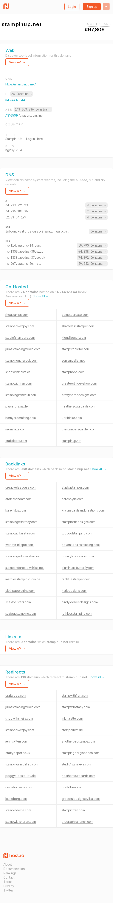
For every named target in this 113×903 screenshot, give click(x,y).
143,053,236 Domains (33, 109)
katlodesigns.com (74, 590)
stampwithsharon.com (20, 821)
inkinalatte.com (15, 429)
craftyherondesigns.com (79, 395)
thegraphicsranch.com (77, 821)
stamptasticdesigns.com (78, 522)
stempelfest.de (72, 730)
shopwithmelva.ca (18, 372)
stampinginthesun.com (21, 395)
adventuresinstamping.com (81, 545)
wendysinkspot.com (19, 545)
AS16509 (12, 115)
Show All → (41, 296)
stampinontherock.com (21, 360)
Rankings (9, 873)
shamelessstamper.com (78, 326)
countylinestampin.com (78, 556)
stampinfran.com (73, 810)
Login (72, 6)
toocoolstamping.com (77, 533)
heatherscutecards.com (78, 406)
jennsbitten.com (16, 741)
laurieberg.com (16, 798)
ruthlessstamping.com (77, 613)
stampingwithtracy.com (21, 522)
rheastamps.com (16, 314)
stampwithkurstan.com (20, 533)
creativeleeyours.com (20, 487)
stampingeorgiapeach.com (80, 753)
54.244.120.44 (15, 100)
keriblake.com (72, 418)
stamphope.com (73, 372)
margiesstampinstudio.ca (22, 579)
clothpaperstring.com (20, 590)
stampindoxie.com (18, 810)
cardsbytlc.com (72, 499)
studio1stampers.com (20, 337)
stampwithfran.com (18, 383)
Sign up (92, 6)
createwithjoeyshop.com (79, 383)
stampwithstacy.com (76, 707)
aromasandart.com (18, 499)
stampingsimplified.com (21, 764)
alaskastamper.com (75, 487)
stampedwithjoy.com (19, 326)
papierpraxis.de (16, 406)
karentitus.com (15, 510)
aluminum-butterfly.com (78, 567)
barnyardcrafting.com (20, 418)
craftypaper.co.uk (17, 753)
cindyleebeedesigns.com (80, 602)
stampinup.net (71, 441)
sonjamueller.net (73, 360)
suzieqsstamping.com (20, 613)
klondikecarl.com (74, 337)
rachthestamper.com (76, 579)
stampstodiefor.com (76, 349)
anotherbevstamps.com (78, 741)
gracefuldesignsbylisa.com (81, 798)
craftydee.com (15, 695)
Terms (7, 882)
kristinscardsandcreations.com (83, 510)
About (7, 864)
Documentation (14, 869)
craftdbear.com (16, 441)
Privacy (8, 886)
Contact (8, 877)
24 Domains (21, 94)
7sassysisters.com (18, 602)
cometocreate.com (75, 314)
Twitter (8, 890)
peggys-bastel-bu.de (20, 776)
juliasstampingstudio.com (22, 349)
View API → (17, 62)
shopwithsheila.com (19, 718)
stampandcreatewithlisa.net (24, 567)
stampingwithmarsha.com (22, 556)
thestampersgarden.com (79, 429)
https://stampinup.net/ (20, 84)
